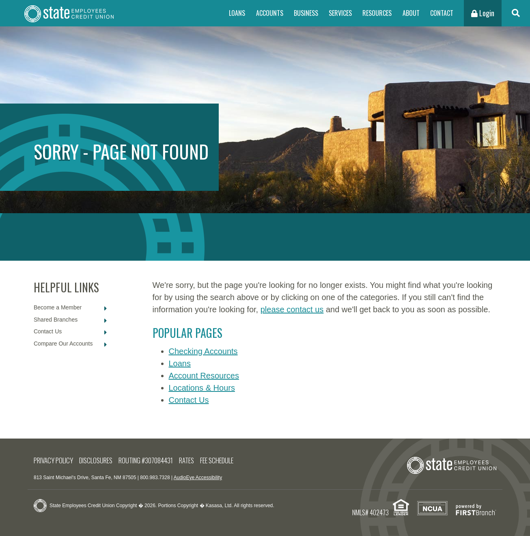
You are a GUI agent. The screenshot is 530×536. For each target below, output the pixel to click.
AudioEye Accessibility (198, 477)
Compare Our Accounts (63, 343)
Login (482, 13)
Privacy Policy (53, 460)
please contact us (292, 309)
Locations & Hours (202, 387)
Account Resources (204, 375)
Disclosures (95, 460)
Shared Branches (56, 319)
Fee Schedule (216, 460)
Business (306, 13)
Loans (237, 13)
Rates (186, 460)
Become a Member (58, 307)
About (411, 13)
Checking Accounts (203, 351)
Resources (377, 13)
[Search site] (516, 13)
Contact (441, 13)
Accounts (269, 13)
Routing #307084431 (145, 460)
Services (340, 13)
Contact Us (48, 331)
